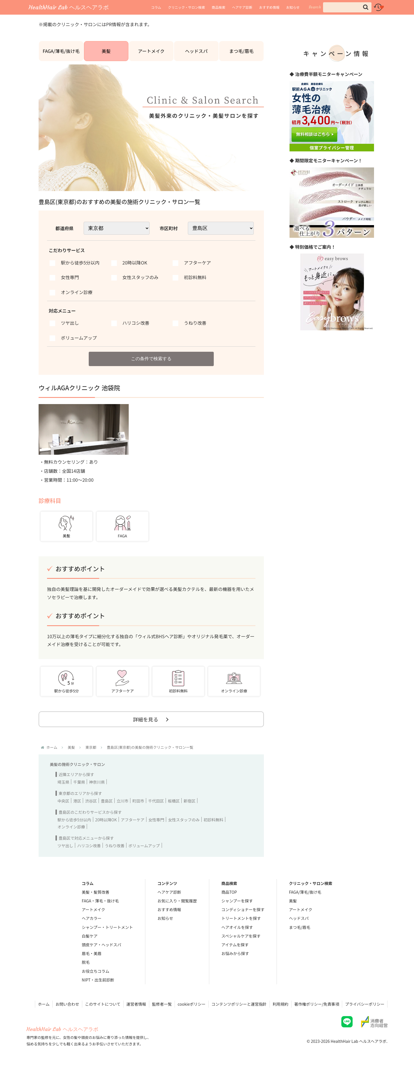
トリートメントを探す (241, 918)
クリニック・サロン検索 (186, 7)
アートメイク (151, 51)
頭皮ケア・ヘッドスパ (101, 944)
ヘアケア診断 (242, 7)
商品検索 (218, 7)
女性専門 (156, 820)
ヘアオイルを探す (237, 927)
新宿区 (189, 801)
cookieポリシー (192, 1004)
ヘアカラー (91, 918)
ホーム (44, 1004)
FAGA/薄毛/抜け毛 (61, 51)
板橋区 (174, 801)
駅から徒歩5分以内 (74, 820)
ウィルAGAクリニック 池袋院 (79, 387)
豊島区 (107, 801)
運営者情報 (136, 1004)
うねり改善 (114, 845)
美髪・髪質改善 (95, 892)
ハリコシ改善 (89, 845)
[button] (366, 7)
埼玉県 (63, 782)
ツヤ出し (65, 845)
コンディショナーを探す (242, 909)
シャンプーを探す (237, 901)
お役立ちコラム (95, 971)
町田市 (138, 801)
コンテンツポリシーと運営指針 (239, 1004)
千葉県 (79, 782)
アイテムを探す (235, 944)
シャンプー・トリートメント (107, 927)
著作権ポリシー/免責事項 (316, 1004)
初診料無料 (213, 820)
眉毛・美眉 (91, 953)
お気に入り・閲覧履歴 (177, 901)
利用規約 (280, 1004)
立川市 (122, 801)
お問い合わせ (67, 1004)
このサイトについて (103, 1004)
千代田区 (156, 801)
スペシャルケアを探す (241, 936)
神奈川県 (97, 782)
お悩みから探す (235, 953)
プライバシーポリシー (364, 1004)
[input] (347, 7)
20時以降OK (106, 820)
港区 (77, 801)
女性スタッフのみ (184, 820)
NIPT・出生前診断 (98, 980)
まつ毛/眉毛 (241, 51)
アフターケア (132, 820)
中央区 (63, 801)
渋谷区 (91, 801)
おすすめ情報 (269, 7)
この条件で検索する (151, 358)
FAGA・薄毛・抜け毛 (100, 901)
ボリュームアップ (144, 845)
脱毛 (86, 962)
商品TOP (229, 892)
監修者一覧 (162, 1004)
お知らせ (293, 7)
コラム (156, 7)
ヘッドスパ (196, 51)
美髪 (106, 51)
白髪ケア (89, 936)
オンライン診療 (71, 827)
